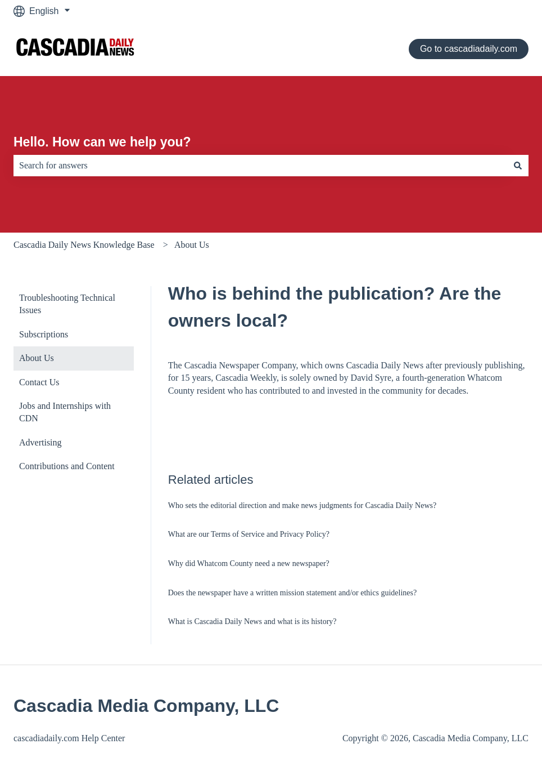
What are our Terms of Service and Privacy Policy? (248, 534)
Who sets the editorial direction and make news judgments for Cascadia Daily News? (302, 505)
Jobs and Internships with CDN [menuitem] (65, 412)
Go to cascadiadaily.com (468, 49)
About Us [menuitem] (36, 358)
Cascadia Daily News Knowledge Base (84, 245)
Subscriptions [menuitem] (43, 334)
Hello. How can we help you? (102, 142)
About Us (191, 245)
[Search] (518, 165)
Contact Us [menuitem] (39, 382)
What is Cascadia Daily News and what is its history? (252, 621)
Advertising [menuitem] (40, 442)
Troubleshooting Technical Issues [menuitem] (67, 304)
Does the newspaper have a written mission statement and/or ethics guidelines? (292, 593)
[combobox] (260, 165)
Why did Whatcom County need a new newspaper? (248, 563)
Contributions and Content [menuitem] (67, 466)
